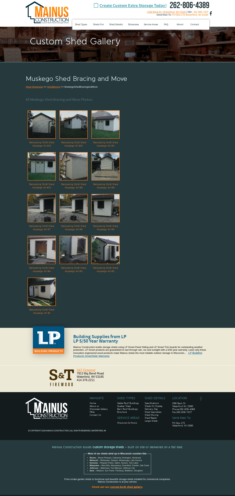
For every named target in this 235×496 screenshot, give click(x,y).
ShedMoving (53, 86)
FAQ (166, 24)
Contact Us (95, 415)
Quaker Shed (124, 406)
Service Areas (151, 24)
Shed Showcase (34, 86)
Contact (194, 24)
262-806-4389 (189, 5)
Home (93, 403)
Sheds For (98, 24)
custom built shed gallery (126, 487)
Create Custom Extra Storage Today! (133, 6)
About (180, 24)
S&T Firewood (86, 370)
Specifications (152, 403)
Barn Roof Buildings (127, 409)
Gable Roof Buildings (128, 403)
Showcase (133, 24)
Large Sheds (151, 421)
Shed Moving (151, 415)
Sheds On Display (153, 406)
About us (94, 406)
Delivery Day (151, 409)
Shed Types (81, 24)
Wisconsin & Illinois (127, 423)
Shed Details (116, 24)
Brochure (122, 412)
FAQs (92, 412)
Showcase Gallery (99, 409)
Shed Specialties (153, 412)
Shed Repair (151, 418)
